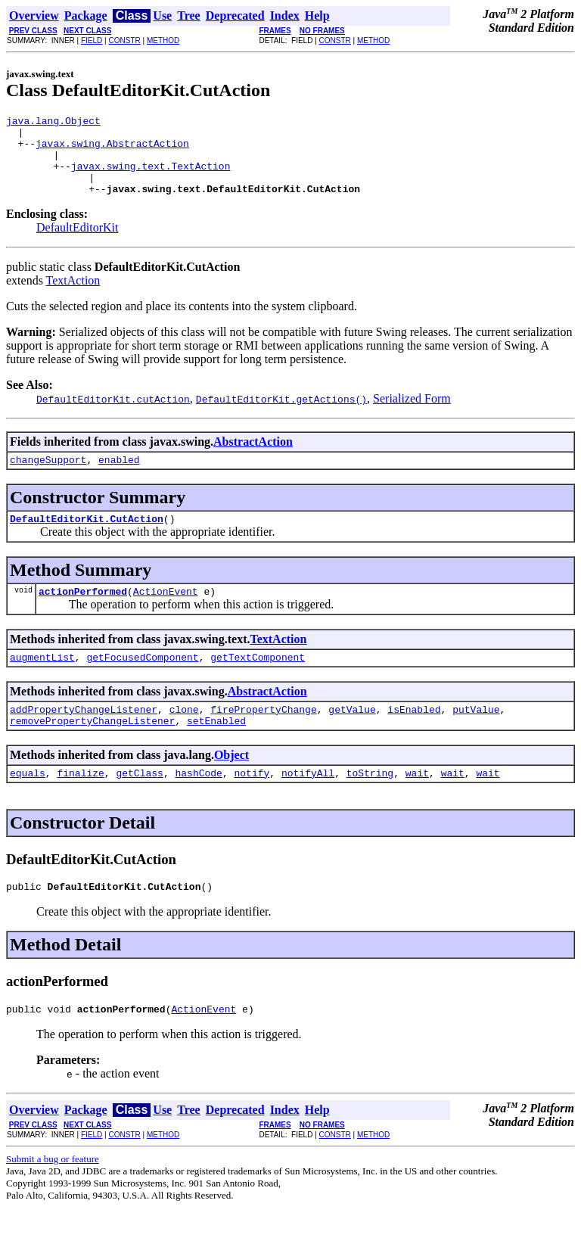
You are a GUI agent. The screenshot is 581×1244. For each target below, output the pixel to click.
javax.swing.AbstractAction (112, 150)
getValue (351, 736)
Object (231, 784)
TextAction (73, 296)
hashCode (198, 804)
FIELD (91, 40)
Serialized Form (412, 414)
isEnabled (413, 736)
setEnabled (216, 750)
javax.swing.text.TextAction (151, 177)
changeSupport (48, 477)
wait (417, 804)
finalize (80, 804)
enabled (119, 477)
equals (27, 804)
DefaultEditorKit (77, 243)
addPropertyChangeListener (83, 736)
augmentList (42, 682)
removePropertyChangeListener (92, 750)
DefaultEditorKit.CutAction (86, 539)
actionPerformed (83, 613)
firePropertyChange (263, 736)
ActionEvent (165, 613)
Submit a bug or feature (52, 1195)
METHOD (163, 40)
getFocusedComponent (142, 682)
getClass (139, 804)
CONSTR (124, 40)
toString (369, 804)
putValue (475, 736)
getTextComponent (257, 682)
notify (251, 804)
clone (184, 736)
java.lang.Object (53, 122)
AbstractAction (253, 457)
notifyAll (307, 804)
